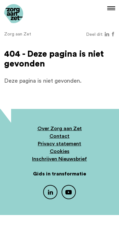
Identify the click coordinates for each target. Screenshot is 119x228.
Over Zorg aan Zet (59, 128)
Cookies (59, 151)
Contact (59, 136)
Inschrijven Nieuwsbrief (59, 159)
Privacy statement (59, 143)
